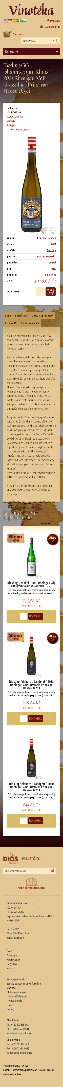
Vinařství (11, 988)
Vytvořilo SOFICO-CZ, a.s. (15, 1065)
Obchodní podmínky (16, 992)
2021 (53, 244)
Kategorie (31, 51)
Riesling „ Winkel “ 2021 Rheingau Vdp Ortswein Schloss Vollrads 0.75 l (31, 584)
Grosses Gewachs (46, 256)
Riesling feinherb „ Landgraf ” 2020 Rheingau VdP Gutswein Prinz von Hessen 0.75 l (31, 787)
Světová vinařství (15, 116)
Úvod (9, 951)
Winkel (52, 262)
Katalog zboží (13, 959)
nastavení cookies (12, 1074)
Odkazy (10, 1009)
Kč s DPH (52, 26)
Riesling (51, 250)
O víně (10, 1005)
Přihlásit (55, 20)
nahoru (6, 1070)
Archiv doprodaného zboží (31, 883)
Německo (11, 121)
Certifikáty (12, 955)
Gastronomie (15, 1000)
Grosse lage (24, 129)
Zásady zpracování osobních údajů (24, 983)
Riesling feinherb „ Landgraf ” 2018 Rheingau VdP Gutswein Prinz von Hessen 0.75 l (31, 685)
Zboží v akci (13, 34)
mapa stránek (46, 1070)
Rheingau (11, 125)
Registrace (12, 964)
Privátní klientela (17, 996)
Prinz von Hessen (46, 238)
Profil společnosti (16, 979)
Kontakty (11, 968)
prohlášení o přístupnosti (25, 1070)
